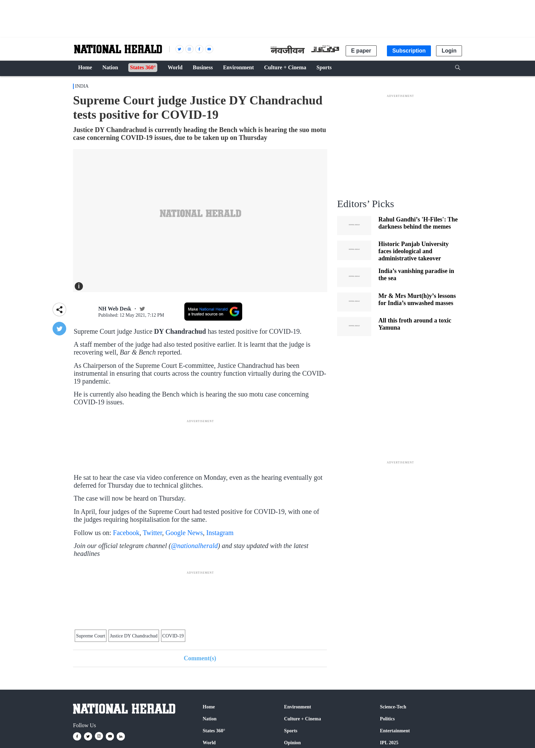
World (209, 742)
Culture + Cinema (302, 718)
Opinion (292, 742)
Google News (184, 532)
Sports (291, 730)
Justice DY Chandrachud (133, 635)
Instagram (220, 532)
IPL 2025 (389, 742)
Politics (387, 718)
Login (449, 51)
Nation (209, 718)
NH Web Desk (114, 309)
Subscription (409, 51)
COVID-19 (173, 635)
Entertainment (395, 730)
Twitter (152, 532)
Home (209, 706)
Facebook (126, 532)
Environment (297, 706)
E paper (361, 51)
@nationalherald (194, 545)
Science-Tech (393, 706)
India (82, 86)
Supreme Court (90, 635)
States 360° (214, 730)
